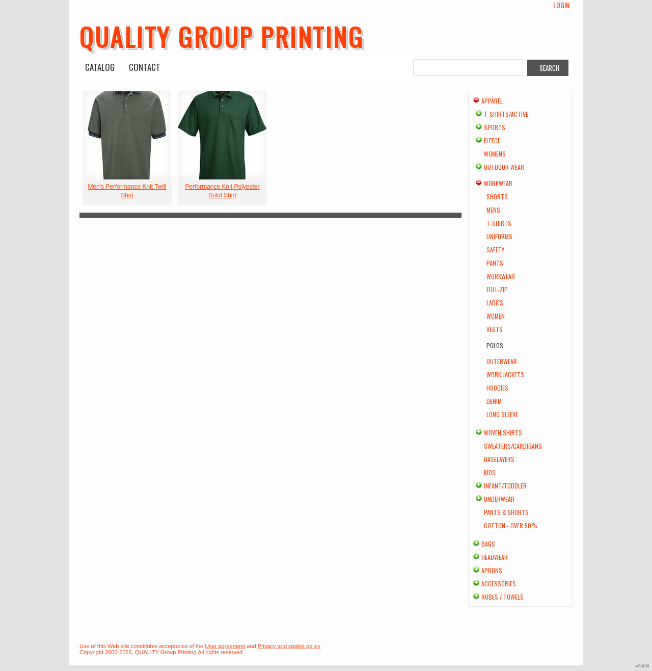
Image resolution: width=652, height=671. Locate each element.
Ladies (494, 302)
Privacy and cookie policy (289, 646)
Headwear (494, 557)
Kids (490, 472)
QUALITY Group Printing (221, 36)
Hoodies (497, 387)
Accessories (498, 583)
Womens (495, 153)
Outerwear (501, 361)
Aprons (491, 570)
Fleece (492, 140)
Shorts (497, 196)
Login (561, 5)
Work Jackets (505, 374)
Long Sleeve (502, 414)
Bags (488, 543)
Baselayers (499, 459)
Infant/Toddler (505, 485)
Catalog (100, 67)
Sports (494, 127)
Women (495, 316)
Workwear (498, 183)
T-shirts (498, 223)
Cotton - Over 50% (510, 525)
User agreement (225, 646)
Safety (495, 249)
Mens (493, 209)
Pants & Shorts (506, 512)
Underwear (499, 499)
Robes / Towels (502, 596)
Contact (144, 67)
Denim (494, 401)
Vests (494, 329)
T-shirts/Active (506, 114)
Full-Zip (497, 289)
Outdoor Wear (504, 167)
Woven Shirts (503, 432)
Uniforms (499, 236)
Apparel (492, 100)
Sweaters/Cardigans (513, 446)
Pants (494, 263)
